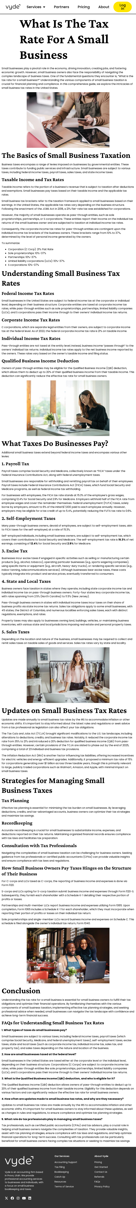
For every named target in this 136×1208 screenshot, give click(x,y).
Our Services (61, 1156)
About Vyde (101, 1156)
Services (36, 7)
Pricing (84, 6)
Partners (61, 6)
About (103, 6)
